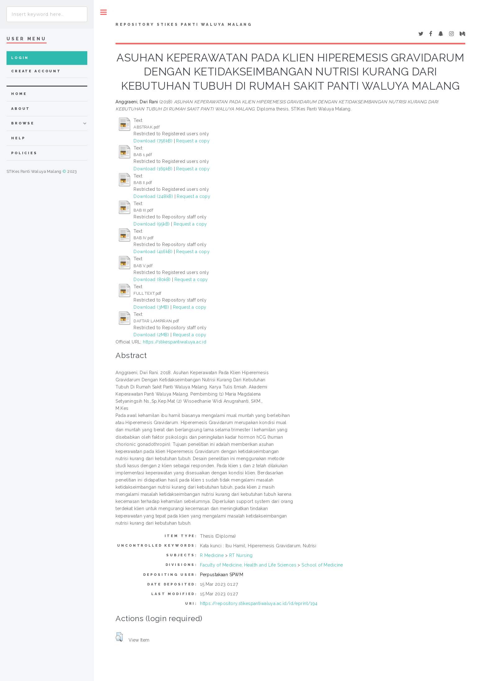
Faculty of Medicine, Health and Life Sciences (248, 564)
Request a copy (193, 140)
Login (20, 58)
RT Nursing (241, 555)
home (19, 94)
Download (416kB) (153, 251)
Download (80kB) (152, 279)
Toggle (103, 12)
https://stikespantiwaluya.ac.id (174, 341)
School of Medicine (322, 564)
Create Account (36, 71)
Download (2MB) (151, 334)
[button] (119, 637)
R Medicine (212, 555)
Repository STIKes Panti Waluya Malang (184, 24)
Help (18, 138)
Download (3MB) (151, 307)
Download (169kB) (153, 168)
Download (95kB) (152, 224)
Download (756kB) (153, 140)
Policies (24, 153)
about (20, 109)
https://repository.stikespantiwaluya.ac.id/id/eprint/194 (259, 603)
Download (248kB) (153, 196)
